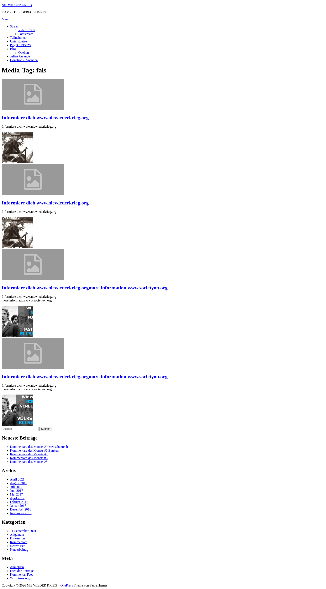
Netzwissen (17, 546)
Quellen (23, 52)
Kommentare (18, 542)
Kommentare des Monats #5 (29, 461)
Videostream (26, 30)
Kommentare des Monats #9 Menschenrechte (40, 446)
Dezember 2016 (20, 509)
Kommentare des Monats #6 (29, 458)
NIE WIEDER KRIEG (17, 5)
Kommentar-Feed (21, 574)
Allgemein (17, 534)
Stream (14, 26)
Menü (5, 19)
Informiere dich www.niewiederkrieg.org (45, 117)
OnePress (67, 585)
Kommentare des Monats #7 (29, 454)
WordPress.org (20, 578)
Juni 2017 (16, 490)
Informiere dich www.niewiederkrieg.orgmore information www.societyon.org (85, 287)
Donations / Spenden (24, 60)
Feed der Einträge (22, 571)
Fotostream (25, 34)
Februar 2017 (19, 502)
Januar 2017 (18, 505)
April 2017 (17, 498)
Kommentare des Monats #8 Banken (34, 450)
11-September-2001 (23, 531)
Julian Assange (20, 56)
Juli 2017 (16, 487)
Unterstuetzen (19, 41)
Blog (13, 49)
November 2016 (21, 513)
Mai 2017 (16, 494)
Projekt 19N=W (20, 45)
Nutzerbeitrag (19, 549)
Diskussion (17, 538)
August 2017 (18, 483)
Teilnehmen (18, 37)
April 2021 (17, 479)
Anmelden (17, 567)
